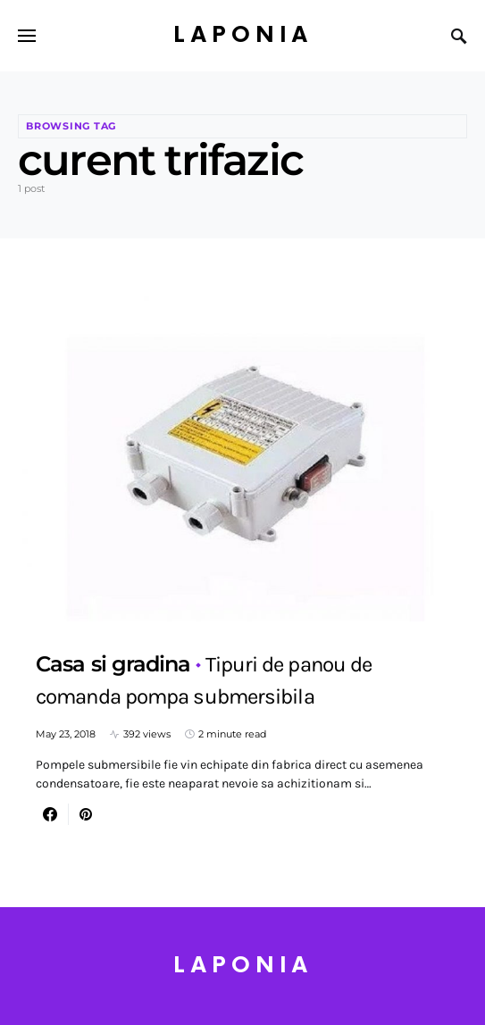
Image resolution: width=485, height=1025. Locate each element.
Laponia (243, 35)
